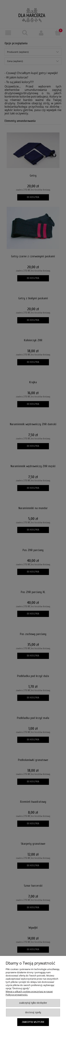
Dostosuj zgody (33, 1012)
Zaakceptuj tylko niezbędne (33, 1002)
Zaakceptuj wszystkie (33, 1022)
